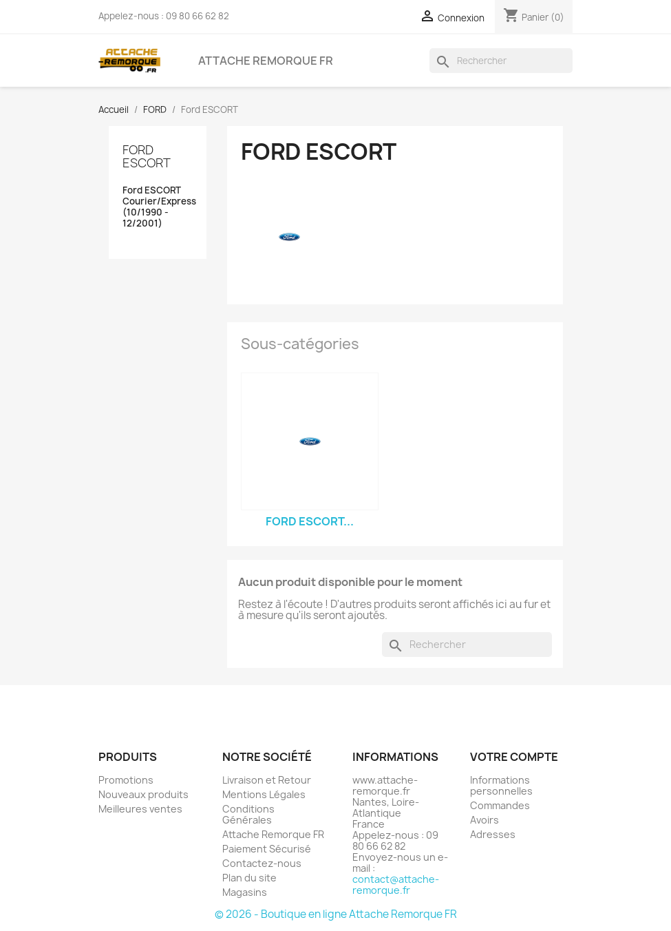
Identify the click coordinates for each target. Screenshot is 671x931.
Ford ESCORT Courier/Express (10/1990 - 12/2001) (158, 207)
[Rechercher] (501, 60)
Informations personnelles (501, 785)
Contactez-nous (261, 863)
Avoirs (484, 819)
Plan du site (249, 877)
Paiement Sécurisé (266, 848)
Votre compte (514, 756)
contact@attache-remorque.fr (395, 884)
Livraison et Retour (266, 779)
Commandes (500, 805)
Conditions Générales (248, 814)
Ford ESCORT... (310, 521)
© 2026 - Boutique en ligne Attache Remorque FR (336, 914)
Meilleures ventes (140, 808)
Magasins (244, 892)
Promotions (125, 779)
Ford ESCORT (147, 156)
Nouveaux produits (143, 794)
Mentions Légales (264, 794)
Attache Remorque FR (265, 60)
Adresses (492, 834)
